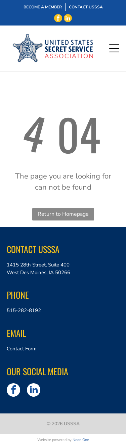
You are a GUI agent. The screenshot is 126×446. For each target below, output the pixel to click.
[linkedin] (68, 18)
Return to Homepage (63, 214)
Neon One (81, 439)
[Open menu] (114, 48)
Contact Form (22, 348)
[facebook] (58, 18)
